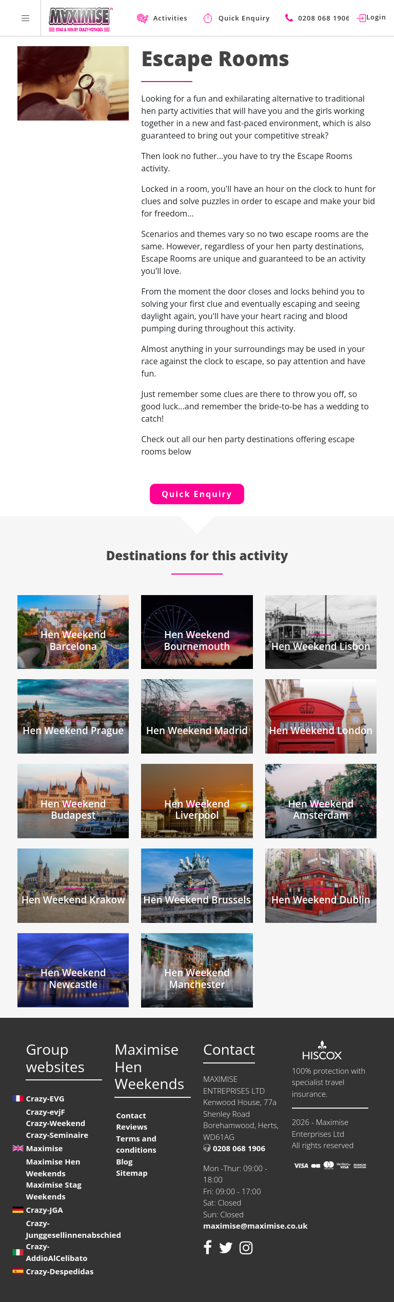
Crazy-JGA (44, 1210)
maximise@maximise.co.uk (255, 1225)
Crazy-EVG (45, 1098)
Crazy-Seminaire (57, 1135)
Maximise (44, 1148)
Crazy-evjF (45, 1112)
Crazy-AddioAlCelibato (56, 1252)
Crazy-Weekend (55, 1123)
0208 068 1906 (234, 1148)
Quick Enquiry (197, 494)
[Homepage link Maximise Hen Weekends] (81, 18)
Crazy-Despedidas (59, 1271)
